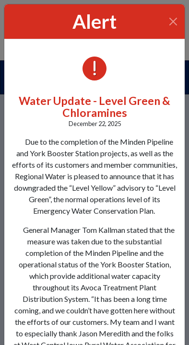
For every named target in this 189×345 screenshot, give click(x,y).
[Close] (173, 21)
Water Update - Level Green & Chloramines (94, 106)
